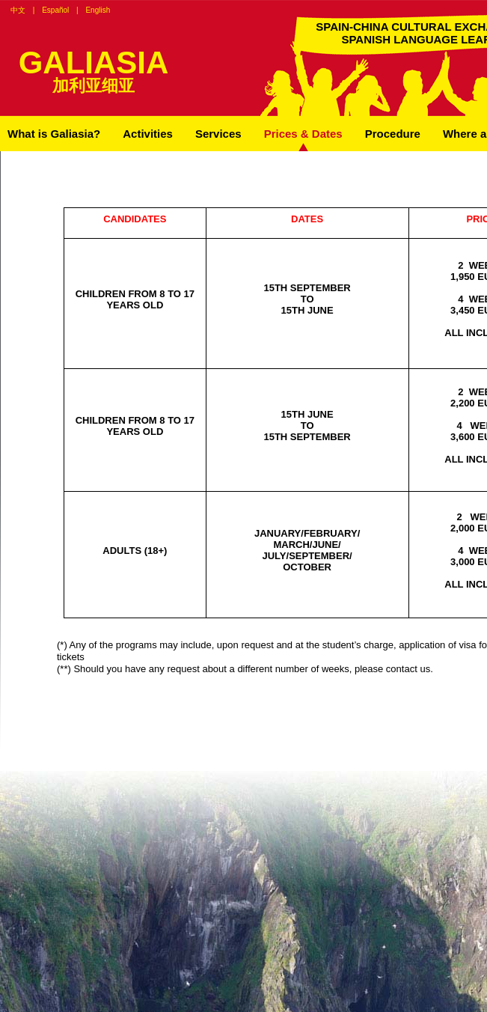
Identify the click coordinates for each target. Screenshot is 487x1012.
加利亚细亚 (93, 85)
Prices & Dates (303, 133)
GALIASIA (94, 62)
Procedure (392, 133)
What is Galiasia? (53, 133)
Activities (148, 133)
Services (218, 133)
